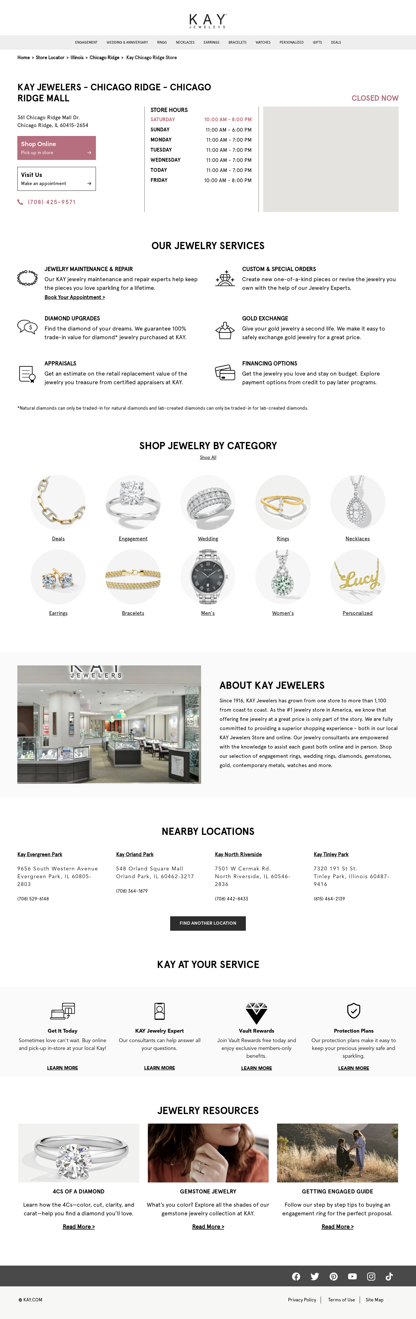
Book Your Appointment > (74, 297)
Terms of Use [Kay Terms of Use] (341, 1300)
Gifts (317, 42)
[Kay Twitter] (315, 1276)
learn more (62, 1068)
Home (23, 57)
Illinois (76, 57)
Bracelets (237, 42)
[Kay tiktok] (389, 1277)
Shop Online (56, 148)
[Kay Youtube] (352, 1276)
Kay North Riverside (238, 854)
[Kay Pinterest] (333, 1277)
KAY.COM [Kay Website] (30, 1300)
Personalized (292, 42)
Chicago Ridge (104, 57)
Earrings (211, 42)
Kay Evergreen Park (39, 854)
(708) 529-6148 (33, 899)
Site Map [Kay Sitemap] (375, 1300)
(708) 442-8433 (231, 899)
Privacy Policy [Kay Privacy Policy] (302, 1300)
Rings (162, 42)
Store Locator (50, 57)
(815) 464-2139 (329, 899)
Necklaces (185, 42)
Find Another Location (208, 923)
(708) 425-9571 (46, 202)
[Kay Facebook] (296, 1277)
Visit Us (56, 179)
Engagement (86, 42)
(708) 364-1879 (132, 891)
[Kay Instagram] (371, 1277)
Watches (263, 42)
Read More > (79, 1226)
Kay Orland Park (134, 854)
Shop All (208, 457)
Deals (336, 42)
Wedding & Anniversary (127, 42)
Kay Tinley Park (331, 854)
